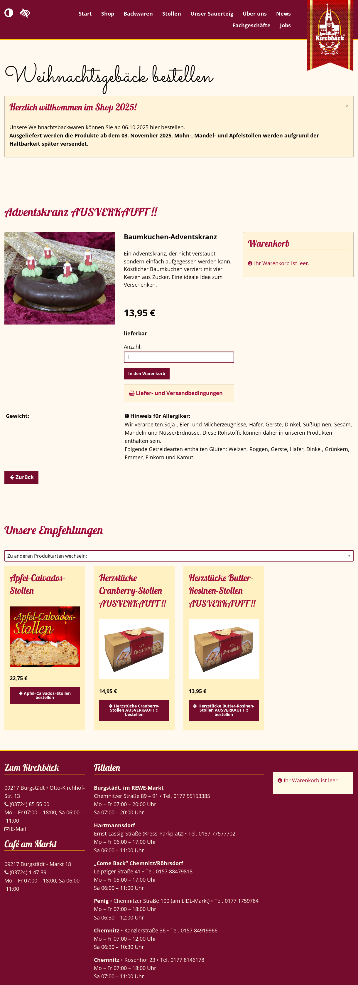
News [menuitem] (283, 13)
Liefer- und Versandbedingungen (176, 392)
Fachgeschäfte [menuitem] (251, 25)
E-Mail (15, 828)
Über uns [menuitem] (255, 13)
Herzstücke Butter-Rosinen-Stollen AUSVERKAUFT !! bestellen (226, 710)
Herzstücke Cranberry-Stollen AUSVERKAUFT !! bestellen (135, 710)
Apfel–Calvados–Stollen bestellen (47, 695)
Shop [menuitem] (107, 13)
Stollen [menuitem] (171, 13)
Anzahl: (133, 346)
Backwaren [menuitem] (138, 13)
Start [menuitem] (85, 13)
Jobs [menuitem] (285, 25)
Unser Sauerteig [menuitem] (211, 13)
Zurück (25, 476)
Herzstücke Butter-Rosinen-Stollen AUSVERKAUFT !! (222, 590)
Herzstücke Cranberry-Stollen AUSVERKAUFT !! (132, 590)
